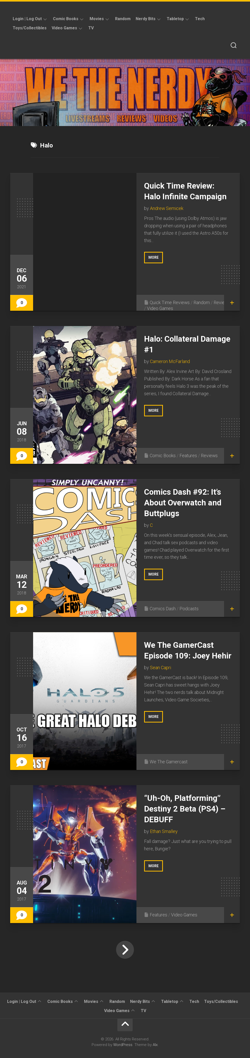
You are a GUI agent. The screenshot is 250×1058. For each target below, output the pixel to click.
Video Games (64, 28)
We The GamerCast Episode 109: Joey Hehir (179, 655)
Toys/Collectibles (30, 28)
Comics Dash (163, 608)
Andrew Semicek (167, 208)
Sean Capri (160, 678)
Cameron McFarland (170, 361)
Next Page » (125, 950)
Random (123, 18)
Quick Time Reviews (170, 302)
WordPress (122, 1044)
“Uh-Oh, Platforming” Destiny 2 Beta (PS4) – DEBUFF (185, 808)
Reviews (222, 302)
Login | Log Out (27, 18)
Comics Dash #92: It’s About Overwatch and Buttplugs (184, 502)
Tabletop (175, 18)
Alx (155, 1044)
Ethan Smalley (164, 831)
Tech (200, 18)
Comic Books (65, 18)
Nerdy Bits (146, 18)
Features (188, 455)
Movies (97, 18)
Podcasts (189, 608)
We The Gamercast (169, 761)
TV (91, 28)
